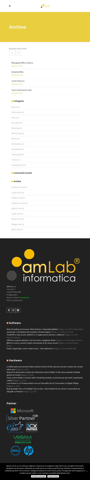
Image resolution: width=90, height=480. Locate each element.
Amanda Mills (17, 72)
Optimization (16, 144)
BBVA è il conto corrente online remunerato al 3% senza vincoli (32, 343)
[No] (87, 471)
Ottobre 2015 (16, 198)
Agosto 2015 (16, 208)
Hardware (15, 360)
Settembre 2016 (18, 187)
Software (15, 322)
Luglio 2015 (16, 214)
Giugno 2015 (16, 219)
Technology (16, 155)
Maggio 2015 (16, 224)
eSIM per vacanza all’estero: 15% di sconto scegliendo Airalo (31, 340)
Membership (16, 133)
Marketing (15, 128)
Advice (14, 107)
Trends (14, 160)
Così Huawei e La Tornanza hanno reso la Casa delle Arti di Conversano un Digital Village (43, 383)
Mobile (14, 139)
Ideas (13, 118)
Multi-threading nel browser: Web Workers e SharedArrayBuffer (32, 329)
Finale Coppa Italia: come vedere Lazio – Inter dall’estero (30, 349)
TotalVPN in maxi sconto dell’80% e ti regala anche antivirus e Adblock (35, 335)
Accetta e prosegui (38, 476)
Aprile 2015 (15, 230)
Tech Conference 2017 (21, 90)
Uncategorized (17, 165)
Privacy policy (53, 476)
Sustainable (16, 149)
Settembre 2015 (18, 203)
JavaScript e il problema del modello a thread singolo (29, 332)
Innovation (15, 123)
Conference (16, 112)
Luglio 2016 (16, 193)
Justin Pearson (18, 81)
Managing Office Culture (22, 63)
